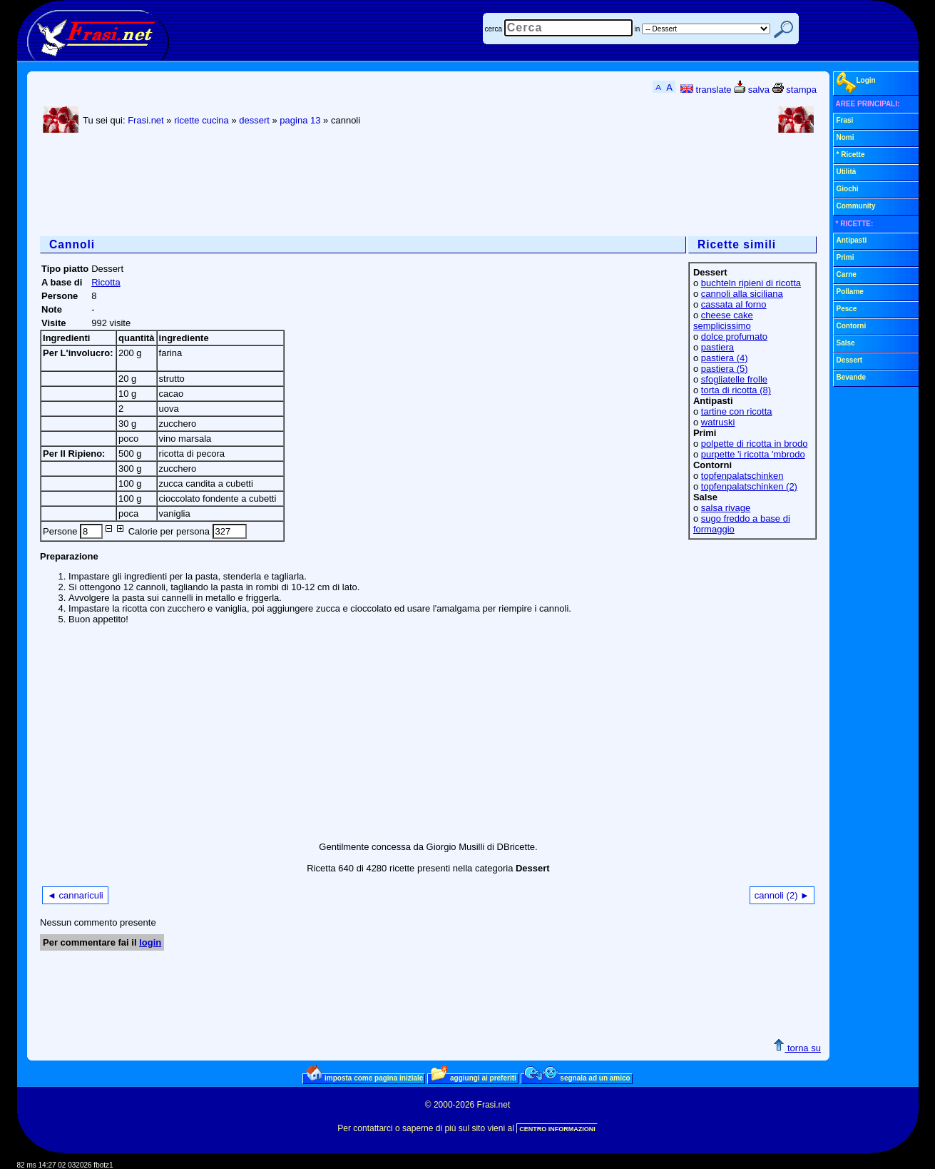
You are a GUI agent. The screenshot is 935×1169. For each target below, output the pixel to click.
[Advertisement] (299, 186)
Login (856, 82)
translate (705, 89)
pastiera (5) (724, 368)
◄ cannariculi (75, 895)
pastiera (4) (724, 358)
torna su (797, 1048)
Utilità (847, 172)
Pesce (847, 309)
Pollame (850, 291)
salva (752, 89)
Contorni (852, 326)
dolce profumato (734, 336)
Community (856, 206)
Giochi (848, 189)
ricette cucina (201, 120)
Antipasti (852, 240)
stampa (794, 89)
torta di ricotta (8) (736, 390)
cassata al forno (734, 304)
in (637, 29)
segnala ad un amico (577, 1077)
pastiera (717, 347)
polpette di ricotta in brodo (754, 443)
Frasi (845, 120)
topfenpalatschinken (742, 475)
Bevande (852, 377)
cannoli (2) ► (782, 895)
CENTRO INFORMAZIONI (557, 1129)
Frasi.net (146, 120)
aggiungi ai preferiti (473, 1077)
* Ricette (851, 154)
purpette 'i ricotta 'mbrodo (753, 454)
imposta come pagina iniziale (364, 1077)
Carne (847, 274)
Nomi (845, 137)
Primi (845, 257)
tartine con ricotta (736, 411)
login (150, 942)
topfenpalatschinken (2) (749, 486)
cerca (493, 29)
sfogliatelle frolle (734, 379)
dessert (254, 120)
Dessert (850, 360)
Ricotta (105, 282)
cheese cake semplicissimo (723, 320)
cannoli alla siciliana (742, 293)
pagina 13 (300, 120)
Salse (846, 343)
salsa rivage (725, 507)
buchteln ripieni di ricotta (751, 283)
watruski (718, 422)
